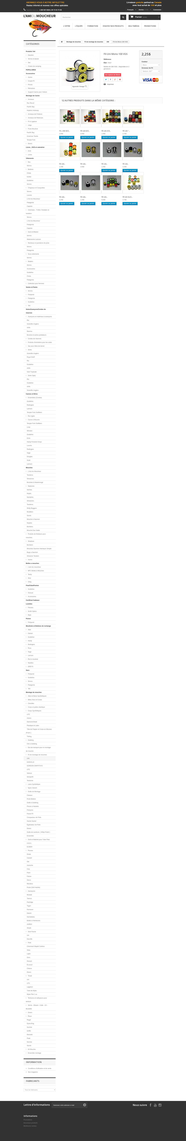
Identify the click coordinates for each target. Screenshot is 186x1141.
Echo (28, 438)
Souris (29, 515)
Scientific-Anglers (33, 324)
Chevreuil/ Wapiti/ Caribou (36, 946)
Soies (29, 350)
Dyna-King (30, 1023)
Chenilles (30, 703)
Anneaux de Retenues (35, 118)
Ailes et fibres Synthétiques (36, 696)
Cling (29, 582)
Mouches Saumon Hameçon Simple (39, 548)
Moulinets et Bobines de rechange (38, 626)
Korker (29, 177)
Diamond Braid (32, 722)
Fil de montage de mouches (37, 755)
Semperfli (30, 777)
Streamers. (30, 501)
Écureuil (29, 965)
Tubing (29, 736)
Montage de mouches (34, 692)
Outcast (30, 593)
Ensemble (30, 836)
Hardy (29, 641)
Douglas (30, 456)
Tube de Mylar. (32, 990)
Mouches (29, 468)
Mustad (29, 895)
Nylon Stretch (32, 788)
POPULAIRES (31, 70)
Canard (29, 858)
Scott (28, 460)
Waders (30, 261)
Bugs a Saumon (32, 552)
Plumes (30, 850)
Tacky (29, 574)
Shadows (30, 541)
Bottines (30, 169)
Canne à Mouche (33, 420)
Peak (28, 1038)
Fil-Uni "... (126, 131)
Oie (28, 861)
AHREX (29, 924)
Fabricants (32, 1081)
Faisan (29, 876)
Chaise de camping (34, 66)
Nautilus (30, 663)
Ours (28, 957)
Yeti (28, 305)
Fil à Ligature (32, 121)
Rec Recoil (30, 103)
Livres (29, 154)
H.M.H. (29, 843)
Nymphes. (30, 497)
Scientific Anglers (33, 390)
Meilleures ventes (30, 1126)
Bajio (29, 615)
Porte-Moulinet (32, 129)
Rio (28, 320)
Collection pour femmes (35, 283)
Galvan (30, 633)
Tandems (30, 475)
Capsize (29, 206)
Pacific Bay (30, 107)
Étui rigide (31, 416)
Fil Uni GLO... (128, 197)
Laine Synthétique (33, 784)
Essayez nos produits (113, 26)
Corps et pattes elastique (36, 707)
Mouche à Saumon (33, 519)
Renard (29, 961)
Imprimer (110, 84)
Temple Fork (31, 140)
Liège (29, 125)
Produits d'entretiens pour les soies (39, 342)
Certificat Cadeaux (32, 600)
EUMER (29, 847)
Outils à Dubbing (32, 803)
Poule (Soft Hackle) (33, 887)
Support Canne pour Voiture (37, 92)
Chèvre (29, 968)
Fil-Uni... (62, 164)
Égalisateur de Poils (33, 825)
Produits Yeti (30, 51)
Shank (29, 928)
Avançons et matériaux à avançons (39, 316)
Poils (29, 943)
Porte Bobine (31, 799)
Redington (30, 405)
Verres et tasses (33, 59)
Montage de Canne (33, 96)
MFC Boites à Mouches (35, 571)
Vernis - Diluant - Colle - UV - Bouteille (37, 1007)
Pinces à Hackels (33, 806)
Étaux (29, 1016)
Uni (28, 935)
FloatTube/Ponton (32, 585)
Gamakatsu (31, 917)
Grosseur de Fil (147, 68)
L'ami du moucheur (34, 567)
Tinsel (29, 976)
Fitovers (30, 607)
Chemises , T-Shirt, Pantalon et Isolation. (37, 211)
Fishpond (30, 294)
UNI (28, 758)
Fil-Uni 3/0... (106, 131)
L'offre (66, 26)
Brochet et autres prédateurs (36, 335)
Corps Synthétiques (34, 711)
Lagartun (30, 987)
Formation (92, 26)
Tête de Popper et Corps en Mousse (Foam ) (39, 731)
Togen (29, 906)
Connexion (157, 10)
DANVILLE (30, 762)
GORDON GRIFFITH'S (35, 766)
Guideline (30, 180)
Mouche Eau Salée (33, 530)
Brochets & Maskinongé (35, 482)
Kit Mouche (31, 1049)
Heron (29, 880)
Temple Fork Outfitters (34, 412)
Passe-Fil (30, 814)
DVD (29, 151)
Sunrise (29, 1027)
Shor (29, 578)
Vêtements (30, 158)
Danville (29, 939)
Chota (29, 173)
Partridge (30, 902)
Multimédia (133, 26)
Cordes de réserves (34, 339)
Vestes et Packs (31, 287)
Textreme (30, 780)
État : (106, 63)
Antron (29, 718)
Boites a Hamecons (33, 920)
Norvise (29, 1042)
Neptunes (30, 486)
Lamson (29, 409)
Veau (28, 950)
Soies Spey (31, 375)
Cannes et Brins (32, 394)
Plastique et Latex (33, 725)
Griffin (29, 1031)
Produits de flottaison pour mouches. (36, 535)
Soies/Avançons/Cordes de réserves (36, 311)
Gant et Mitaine (32, 232)
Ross (29, 648)
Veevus (29, 773)
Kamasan (30, 909)
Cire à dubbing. (32, 744)
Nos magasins (33, 1072)
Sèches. (29, 490)
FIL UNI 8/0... (64, 131)
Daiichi (29, 913)
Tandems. (30, 504)
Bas (28, 162)
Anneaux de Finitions (34, 114)
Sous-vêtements (33, 254)
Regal (29, 1020)
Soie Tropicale (32, 372)
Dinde (29, 854)
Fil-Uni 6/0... (85, 131)
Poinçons (30, 810)
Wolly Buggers (32, 508)
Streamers (30, 479)
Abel (29, 630)
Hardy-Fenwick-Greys (34, 442)
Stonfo (29, 1045)
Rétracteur (31, 88)
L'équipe (79, 26)
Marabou (30, 884)
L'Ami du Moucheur (33, 199)
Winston (29, 431)
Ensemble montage (34, 1053)
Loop (28, 427)
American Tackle (32, 136)
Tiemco (29, 898)
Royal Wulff (31, 357)
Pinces (30, 84)
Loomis (29, 195)
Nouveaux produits (31, 1123)
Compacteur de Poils (34, 817)
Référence (107, 59)
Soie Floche (31, 931)
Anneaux (30, 99)
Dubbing (30, 740)
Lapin (29, 954)
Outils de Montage (33, 791)
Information (34, 1062)
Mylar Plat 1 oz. (32, 994)
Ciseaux (29, 795)
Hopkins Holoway (33, 110)
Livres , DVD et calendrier (35, 147)
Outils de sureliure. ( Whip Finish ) (38, 832)
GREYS (30, 666)
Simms (29, 166)
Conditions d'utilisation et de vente (39, 1068)
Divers (29, 143)
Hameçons (31, 891)
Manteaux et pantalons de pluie (38, 243)
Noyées (29, 523)
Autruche (30, 865)
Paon (28, 873)
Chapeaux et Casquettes (36, 188)
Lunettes (29, 604)
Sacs (27, 670)
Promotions (150, 26)
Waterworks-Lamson (34, 239)
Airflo (28, 327)
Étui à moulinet (32, 659)
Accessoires (30, 73)
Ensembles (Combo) (34, 397)
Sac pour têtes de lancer (36, 346)
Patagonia (30, 202)
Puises (28, 618)
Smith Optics (32, 611)
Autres (29, 77)
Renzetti (30, 1034)
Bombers (30, 526)
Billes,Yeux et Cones (34, 700)
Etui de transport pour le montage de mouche (38, 749)
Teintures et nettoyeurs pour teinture (36, 999)
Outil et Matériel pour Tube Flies (38, 839)
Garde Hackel (31, 821)
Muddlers (30, 512)
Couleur (145, 62)
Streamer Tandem (33, 556)
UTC (28, 714)
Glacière (30, 55)
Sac (28, 62)
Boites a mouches (32, 563)
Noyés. (29, 493)
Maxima (29, 331)
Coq (28, 869)
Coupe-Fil (31, 81)
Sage (28, 453)
